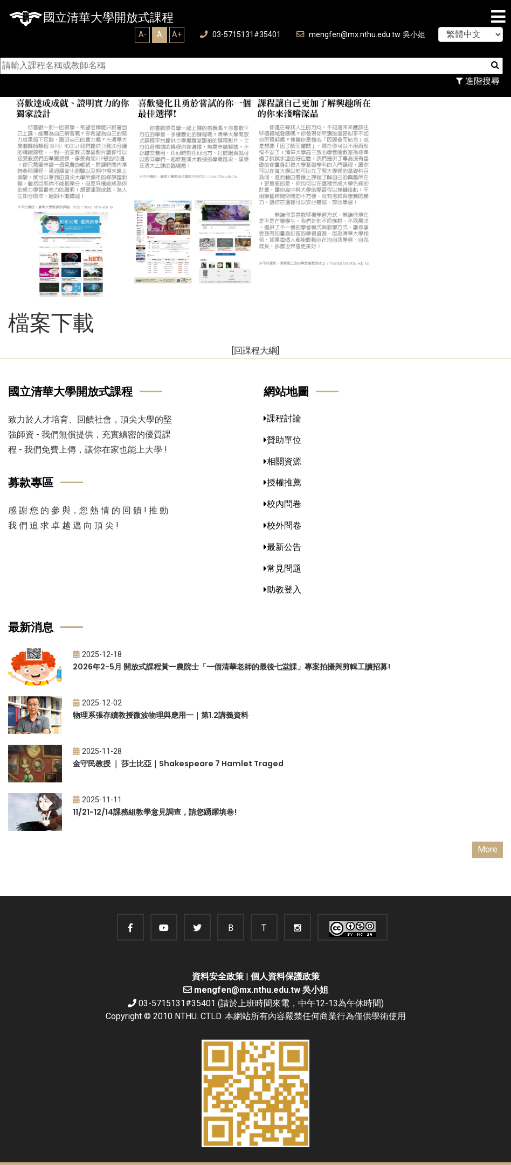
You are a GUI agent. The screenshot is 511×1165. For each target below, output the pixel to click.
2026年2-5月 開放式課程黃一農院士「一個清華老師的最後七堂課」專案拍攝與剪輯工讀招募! (231, 666)
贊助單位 (282, 440)
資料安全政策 (218, 976)
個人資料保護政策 (285, 976)
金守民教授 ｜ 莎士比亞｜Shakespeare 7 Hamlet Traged (178, 763)
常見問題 (282, 568)
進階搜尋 (478, 81)
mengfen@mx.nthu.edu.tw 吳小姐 (360, 34)
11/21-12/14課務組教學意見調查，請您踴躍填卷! (155, 812)
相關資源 (282, 461)
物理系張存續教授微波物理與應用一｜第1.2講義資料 (160, 715)
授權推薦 (282, 482)
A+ (177, 34)
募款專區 (30, 482)
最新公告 (282, 547)
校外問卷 (282, 525)
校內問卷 (282, 504)
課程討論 (282, 418)
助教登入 (282, 589)
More (488, 849)
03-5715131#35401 (240, 34)
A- (143, 34)
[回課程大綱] (255, 350)
